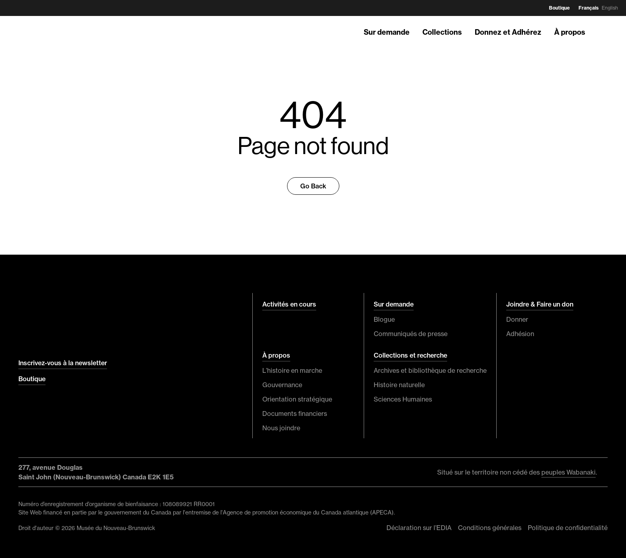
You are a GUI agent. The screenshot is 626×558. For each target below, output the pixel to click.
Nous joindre (281, 428)
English (610, 8)
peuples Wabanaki (568, 472)
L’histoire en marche (292, 370)
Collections (442, 32)
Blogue (384, 319)
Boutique (559, 8)
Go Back (313, 186)
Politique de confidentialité (568, 528)
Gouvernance (282, 385)
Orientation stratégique (297, 399)
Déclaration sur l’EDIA (419, 528)
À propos (569, 32)
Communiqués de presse (411, 334)
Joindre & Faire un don (539, 304)
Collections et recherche (410, 355)
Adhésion (520, 334)
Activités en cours (289, 304)
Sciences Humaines (403, 399)
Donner (517, 319)
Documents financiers (294, 414)
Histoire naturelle (399, 385)
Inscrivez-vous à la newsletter (62, 363)
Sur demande (387, 32)
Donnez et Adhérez (508, 32)
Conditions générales (489, 528)
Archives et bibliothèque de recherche (430, 370)
